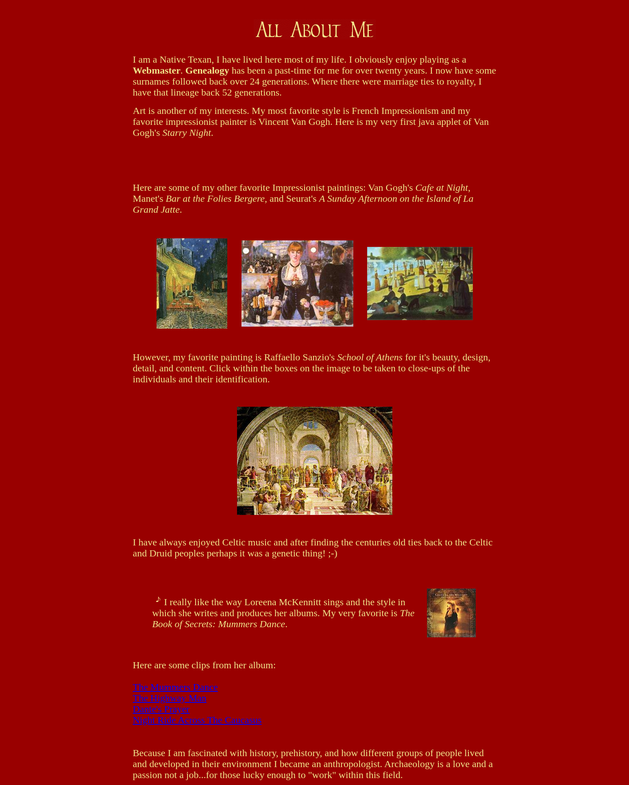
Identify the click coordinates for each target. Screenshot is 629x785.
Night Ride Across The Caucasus (197, 720)
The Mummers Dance (175, 687)
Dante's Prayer (161, 709)
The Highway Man (170, 698)
